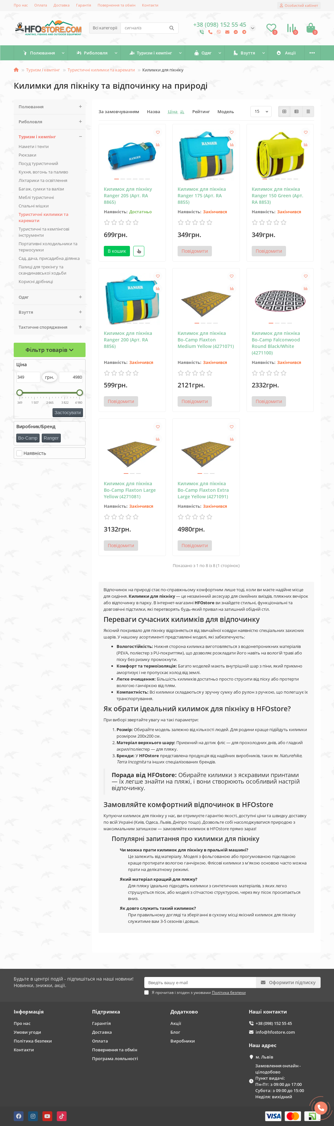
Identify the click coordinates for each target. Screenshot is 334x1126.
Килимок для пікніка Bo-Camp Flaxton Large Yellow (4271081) (130, 490)
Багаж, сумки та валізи (41, 189)
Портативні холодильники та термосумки (48, 247)
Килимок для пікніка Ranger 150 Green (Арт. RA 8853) (277, 195)
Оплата (40, 5)
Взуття (277, 53)
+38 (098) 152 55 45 (274, 1023)
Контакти (150, 5)
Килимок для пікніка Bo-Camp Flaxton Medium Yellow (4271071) (206, 339)
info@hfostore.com (275, 1032)
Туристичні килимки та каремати (101, 70)
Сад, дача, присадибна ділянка (49, 258)
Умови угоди (27, 1032)
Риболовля (102, 53)
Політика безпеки (33, 1041)
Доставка (62, 5)
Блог (175, 1032)
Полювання (42, 53)
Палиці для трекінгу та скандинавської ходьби (42, 270)
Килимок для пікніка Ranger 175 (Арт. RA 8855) (202, 195)
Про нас (21, 5)
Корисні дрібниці (36, 281)
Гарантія (83, 5)
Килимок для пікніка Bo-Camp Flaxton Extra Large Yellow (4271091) (203, 490)
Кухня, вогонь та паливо (43, 172)
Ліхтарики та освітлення (43, 180)
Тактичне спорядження (52, 327)
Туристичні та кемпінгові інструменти (44, 232)
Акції (175, 1023)
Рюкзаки (27, 155)
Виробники (182, 1041)
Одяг (228, 53)
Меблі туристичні (36, 197)
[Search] (149, 28)
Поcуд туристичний (38, 163)
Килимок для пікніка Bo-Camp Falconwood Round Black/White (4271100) (276, 343)
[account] (299, 5)
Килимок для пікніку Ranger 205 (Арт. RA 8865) (128, 195)
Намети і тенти (34, 146)
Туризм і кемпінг (168, 53)
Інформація (29, 1011)
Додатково (184, 1011)
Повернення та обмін (116, 5)
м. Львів (264, 1057)
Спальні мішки (34, 206)
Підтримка (106, 1011)
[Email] (200, 982)
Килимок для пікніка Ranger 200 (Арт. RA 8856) (128, 339)
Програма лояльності (115, 1058)
